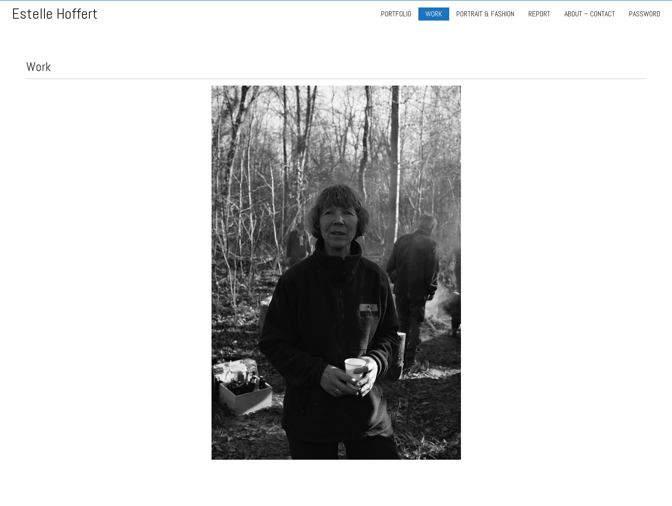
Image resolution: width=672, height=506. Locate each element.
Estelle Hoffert (55, 13)
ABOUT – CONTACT (589, 14)
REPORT (539, 14)
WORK (433, 14)
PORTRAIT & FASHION (485, 14)
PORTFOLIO (396, 14)
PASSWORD (644, 14)
